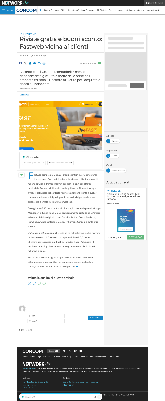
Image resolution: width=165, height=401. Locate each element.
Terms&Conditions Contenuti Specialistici (90, 357)
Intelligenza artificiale (135, 10)
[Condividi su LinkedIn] (30, 63)
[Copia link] (39, 63)
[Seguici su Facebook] (75, 351)
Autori (32, 357)
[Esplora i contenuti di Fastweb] (113, 140)
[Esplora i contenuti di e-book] (113, 155)
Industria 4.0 (73, 10)
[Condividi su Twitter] (25, 63)
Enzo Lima (24, 94)
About (25, 357)
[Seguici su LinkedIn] (64, 351)
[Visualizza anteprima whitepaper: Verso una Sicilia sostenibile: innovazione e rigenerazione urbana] (125, 220)
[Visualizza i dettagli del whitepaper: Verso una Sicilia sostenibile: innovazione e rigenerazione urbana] (125, 197)
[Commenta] (95, 318)
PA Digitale (102, 10)
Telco (63, 10)
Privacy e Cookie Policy (62, 357)
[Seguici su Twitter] (69, 351)
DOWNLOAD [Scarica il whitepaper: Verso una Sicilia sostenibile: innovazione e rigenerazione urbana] (135, 237)
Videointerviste (153, 10)
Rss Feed (46, 357)
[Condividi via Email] (34, 63)
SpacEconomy (87, 10)
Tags (39, 357)
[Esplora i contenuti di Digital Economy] (116, 170)
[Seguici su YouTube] (80, 351)
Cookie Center (114, 357)
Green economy (116, 10)
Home (22, 55)
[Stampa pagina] (44, 63)
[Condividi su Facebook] (20, 63)
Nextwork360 (29, 368)
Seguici (53, 351)
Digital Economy (51, 10)
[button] (7, 10)
